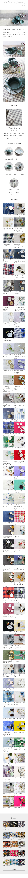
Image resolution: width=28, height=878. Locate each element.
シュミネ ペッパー (19, 173)
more (14, 869)
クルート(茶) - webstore (14, 138)
